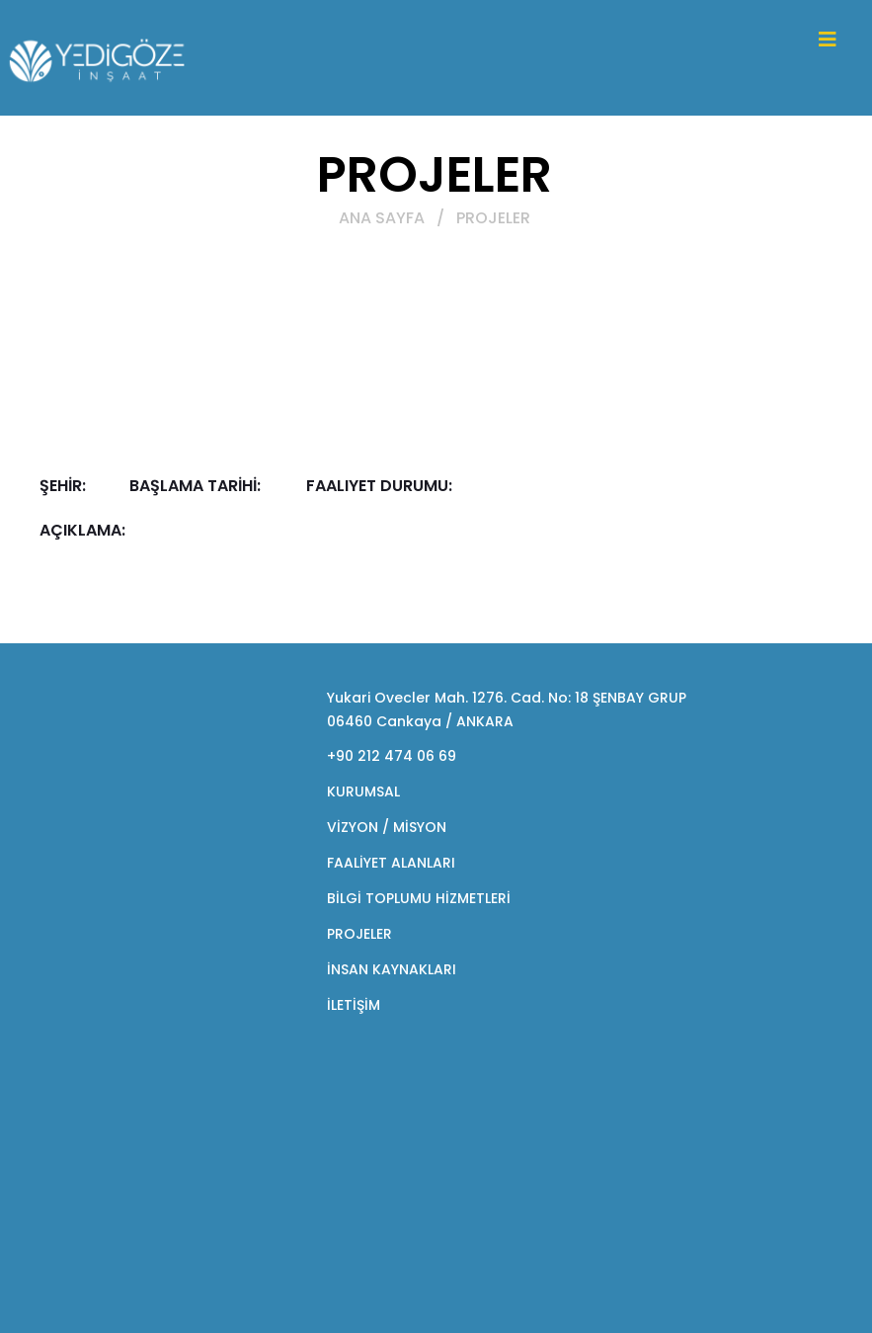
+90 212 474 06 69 (391, 756)
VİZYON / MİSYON (386, 827)
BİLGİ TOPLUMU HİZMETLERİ (419, 898)
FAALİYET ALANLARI (391, 863)
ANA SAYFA (382, 218)
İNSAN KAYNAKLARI (391, 969)
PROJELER (359, 934)
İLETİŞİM (353, 1005)
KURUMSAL (363, 791)
